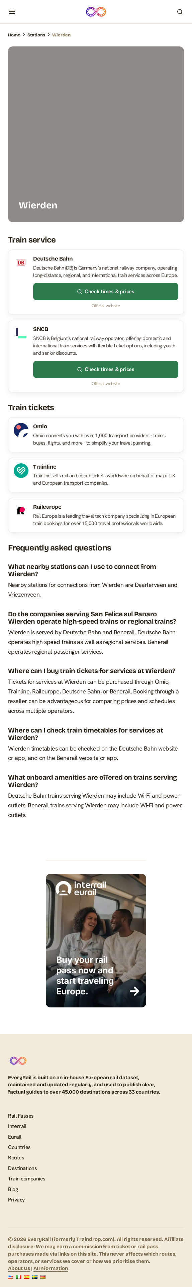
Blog (13, 1189)
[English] (10, 1277)
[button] (12, 12)
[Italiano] (18, 1277)
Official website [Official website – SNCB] (106, 383)
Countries (19, 1147)
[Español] (26, 1277)
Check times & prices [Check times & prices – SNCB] (105, 369)
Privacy (16, 1199)
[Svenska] (34, 1277)
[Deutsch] (42, 1277)
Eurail (14, 1136)
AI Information (50, 1268)
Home (14, 35)
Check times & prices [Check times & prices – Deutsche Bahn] (105, 291)
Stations (36, 35)
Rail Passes (21, 1115)
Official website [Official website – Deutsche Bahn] (106, 306)
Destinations (22, 1168)
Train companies (26, 1178)
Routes (16, 1157)
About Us (19, 1268)
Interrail (17, 1126)
